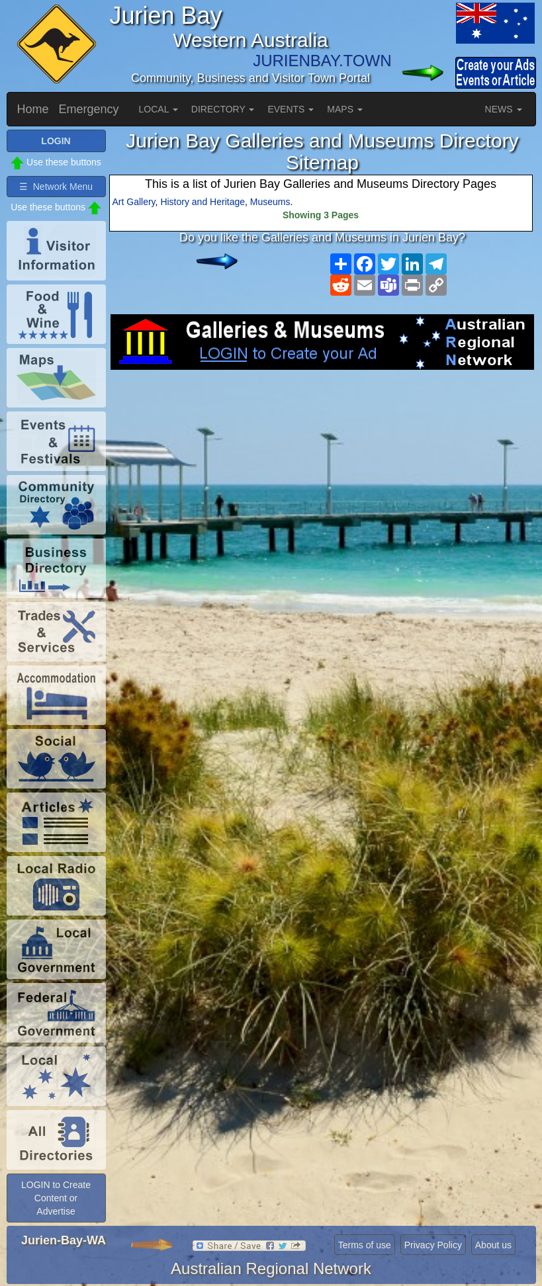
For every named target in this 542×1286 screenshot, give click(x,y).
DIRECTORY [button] (223, 109)
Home (33, 109)
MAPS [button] (345, 109)
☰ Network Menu (56, 186)
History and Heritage (202, 201)
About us (493, 1245)
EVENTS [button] (290, 109)
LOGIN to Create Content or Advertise (56, 1198)
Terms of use (364, 1245)
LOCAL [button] (158, 109)
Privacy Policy (433, 1245)
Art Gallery (134, 201)
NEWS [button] (503, 109)
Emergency (89, 109)
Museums (270, 201)
